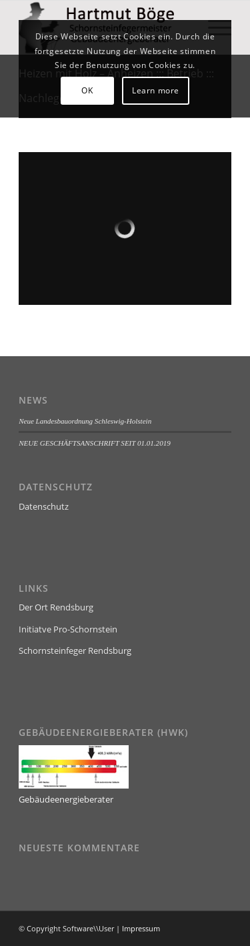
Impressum (141, 928)
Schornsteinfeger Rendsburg (75, 650)
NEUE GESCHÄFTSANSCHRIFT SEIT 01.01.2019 (95, 443)
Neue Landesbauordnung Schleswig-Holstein (85, 421)
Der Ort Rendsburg (56, 607)
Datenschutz (44, 506)
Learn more (155, 90)
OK (87, 90)
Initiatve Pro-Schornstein (68, 629)
